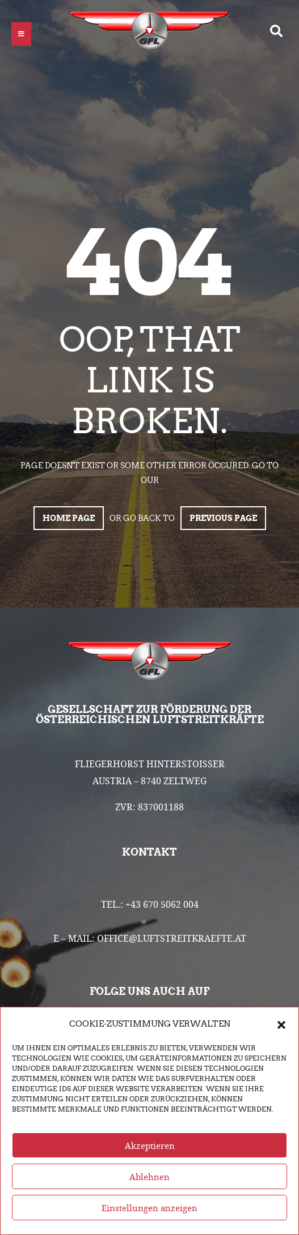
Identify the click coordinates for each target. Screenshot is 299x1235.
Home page (69, 518)
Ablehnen (149, 1176)
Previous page (223, 518)
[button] (281, 1023)
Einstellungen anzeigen (149, 1207)
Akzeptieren (150, 1145)
